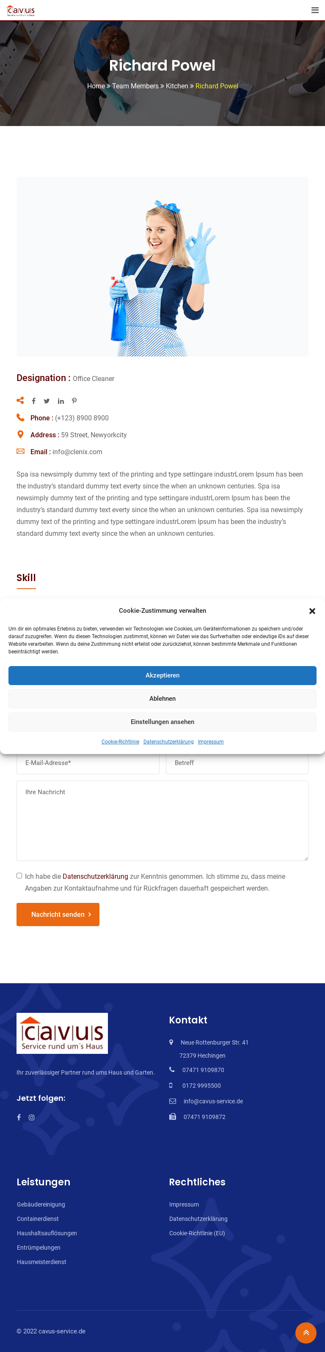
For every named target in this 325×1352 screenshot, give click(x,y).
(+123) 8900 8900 (82, 418)
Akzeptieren (162, 675)
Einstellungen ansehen (162, 722)
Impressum (211, 742)
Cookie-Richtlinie (120, 742)
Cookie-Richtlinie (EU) (197, 1233)
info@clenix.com (77, 452)
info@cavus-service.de (213, 1101)
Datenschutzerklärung (168, 742)
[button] (312, 610)
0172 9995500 (200, 1085)
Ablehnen (162, 698)
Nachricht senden (58, 914)
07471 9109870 (203, 1070)
